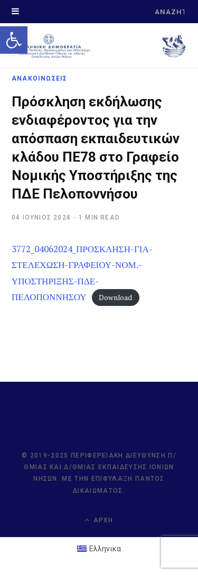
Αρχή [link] (98, 520)
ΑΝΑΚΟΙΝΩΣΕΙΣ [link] (39, 78)
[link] (13, 40)
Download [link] (115, 297)
